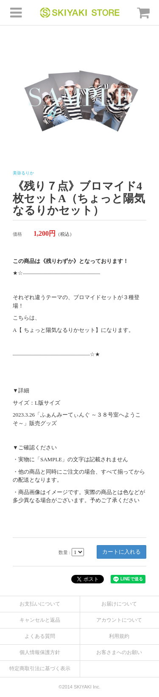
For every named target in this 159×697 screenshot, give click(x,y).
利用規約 (119, 636)
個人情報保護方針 (40, 652)
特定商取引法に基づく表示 (39, 668)
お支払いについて (40, 604)
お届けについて (119, 604)
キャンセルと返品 (40, 620)
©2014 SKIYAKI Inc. (79, 686)
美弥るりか (23, 173)
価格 (17, 234)
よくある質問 (40, 636)
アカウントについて (119, 620)
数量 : (64, 552)
